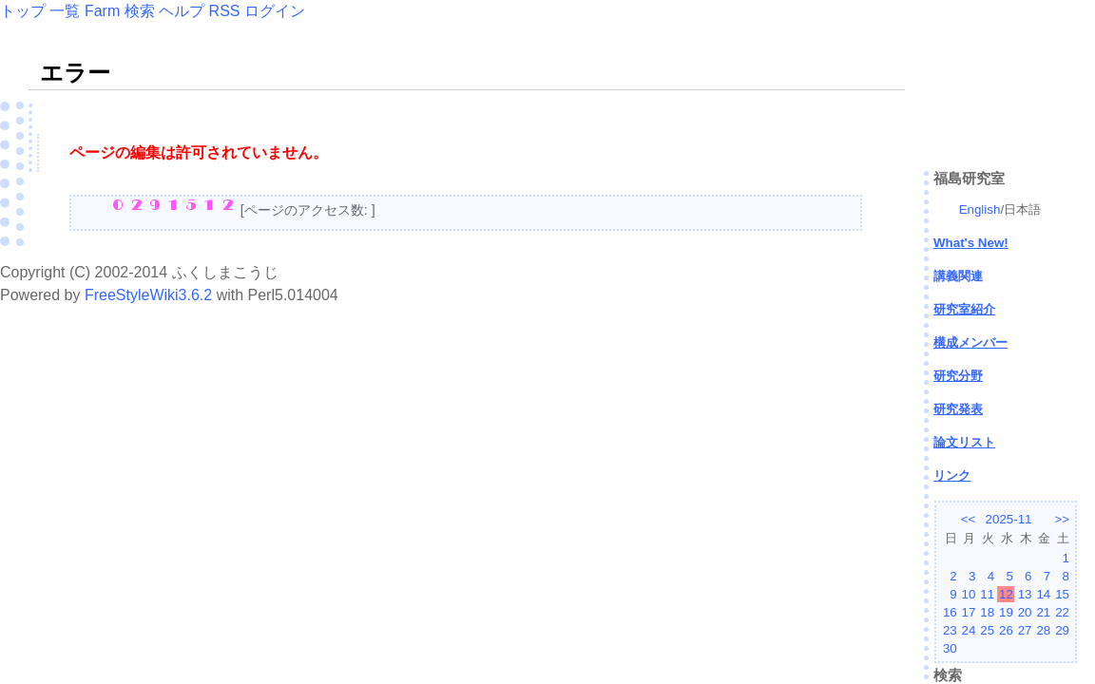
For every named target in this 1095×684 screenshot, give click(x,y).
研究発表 (958, 409)
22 (1062, 612)
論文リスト (964, 442)
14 (1043, 594)
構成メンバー (970, 342)
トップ (23, 11)
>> (1061, 519)
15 (1062, 594)
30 (950, 648)
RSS (224, 11)
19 (1006, 612)
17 (969, 612)
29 (1062, 630)
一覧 (64, 11)
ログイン (274, 11)
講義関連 (958, 276)
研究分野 (958, 376)
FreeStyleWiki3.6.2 (148, 295)
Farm (102, 11)
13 (1025, 594)
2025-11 (1009, 519)
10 (969, 594)
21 (1043, 612)
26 (1006, 630)
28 (1043, 630)
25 (987, 630)
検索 (140, 11)
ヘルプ (181, 11)
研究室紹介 (964, 309)
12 (1006, 594)
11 (987, 594)
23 (950, 630)
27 (1025, 630)
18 (987, 612)
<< (968, 519)
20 (1025, 612)
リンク (951, 475)
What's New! (971, 243)
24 (969, 630)
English (980, 209)
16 (950, 612)
